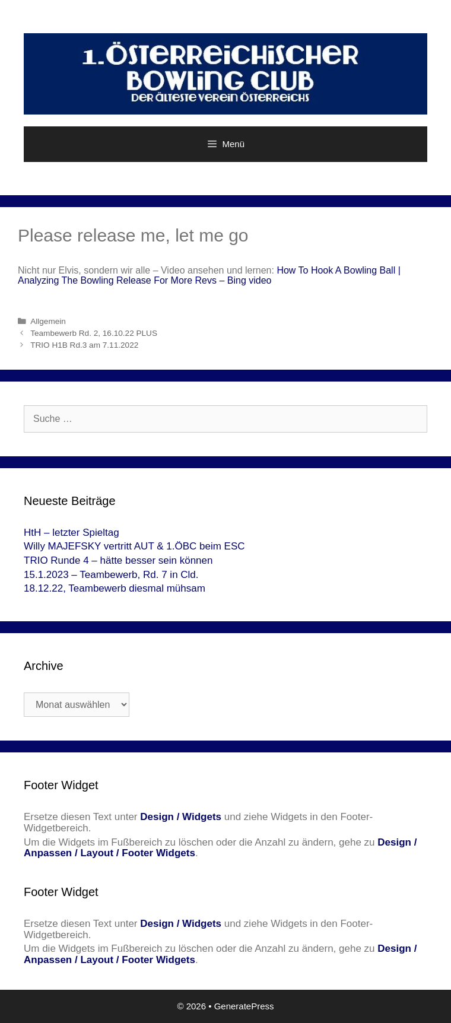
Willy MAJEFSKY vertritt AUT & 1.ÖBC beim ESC (134, 546)
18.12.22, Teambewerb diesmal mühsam (114, 588)
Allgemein (48, 321)
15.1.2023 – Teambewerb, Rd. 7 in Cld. (111, 574)
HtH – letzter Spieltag (71, 532)
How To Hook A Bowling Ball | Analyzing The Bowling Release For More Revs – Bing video (209, 275)
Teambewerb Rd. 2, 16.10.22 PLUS (93, 333)
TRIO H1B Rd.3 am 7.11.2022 (84, 345)
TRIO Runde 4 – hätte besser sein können (118, 560)
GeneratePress (244, 1006)
